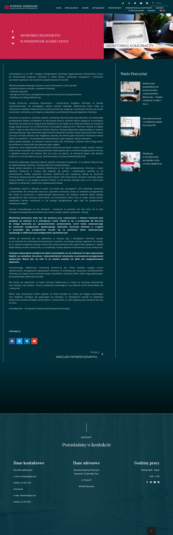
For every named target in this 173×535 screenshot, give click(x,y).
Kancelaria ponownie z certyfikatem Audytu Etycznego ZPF (152, 122)
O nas (58, 8)
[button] (12, 341)
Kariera (159, 8)
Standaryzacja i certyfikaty (138, 8)
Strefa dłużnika (136, 10)
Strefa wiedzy (115, 8)
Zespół (85, 8)
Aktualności (98, 8)
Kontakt (151, 10)
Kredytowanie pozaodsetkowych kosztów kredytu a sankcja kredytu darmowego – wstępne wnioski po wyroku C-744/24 (153, 93)
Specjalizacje (71, 8)
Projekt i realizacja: (19, 525)
